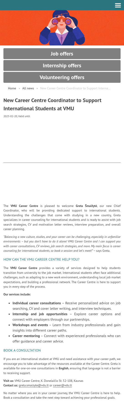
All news (28, 88)
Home (12, 88)
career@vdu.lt (62, 385)
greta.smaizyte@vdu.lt (34, 385)
